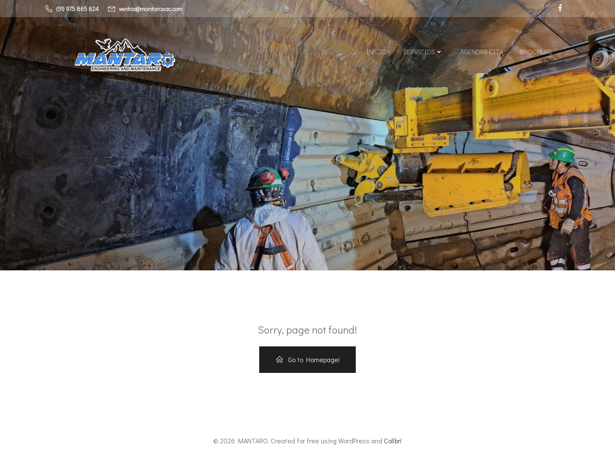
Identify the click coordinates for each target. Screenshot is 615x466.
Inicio (376, 51)
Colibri (393, 440)
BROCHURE (536, 51)
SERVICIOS (423, 51)
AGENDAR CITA (481, 51)
